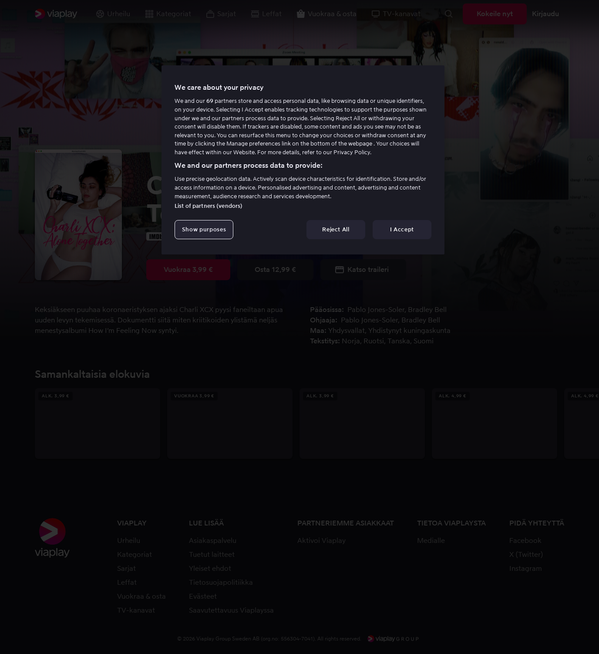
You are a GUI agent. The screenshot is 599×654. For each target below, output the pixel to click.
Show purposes (204, 229)
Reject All (336, 229)
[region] (303, 159)
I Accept (402, 229)
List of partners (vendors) (208, 206)
